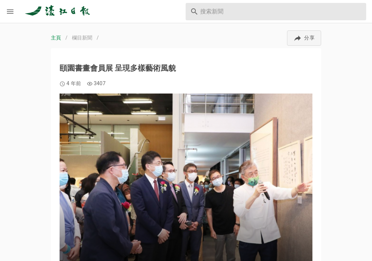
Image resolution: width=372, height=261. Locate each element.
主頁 (56, 38)
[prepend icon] (194, 11)
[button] (304, 38)
